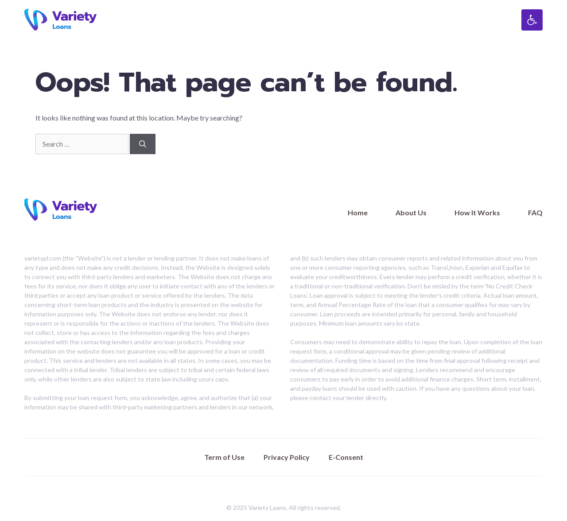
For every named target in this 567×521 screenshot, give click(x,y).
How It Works (477, 212)
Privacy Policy (287, 457)
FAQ (535, 212)
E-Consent (346, 457)
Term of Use (224, 457)
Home (358, 212)
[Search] (142, 144)
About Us (411, 212)
